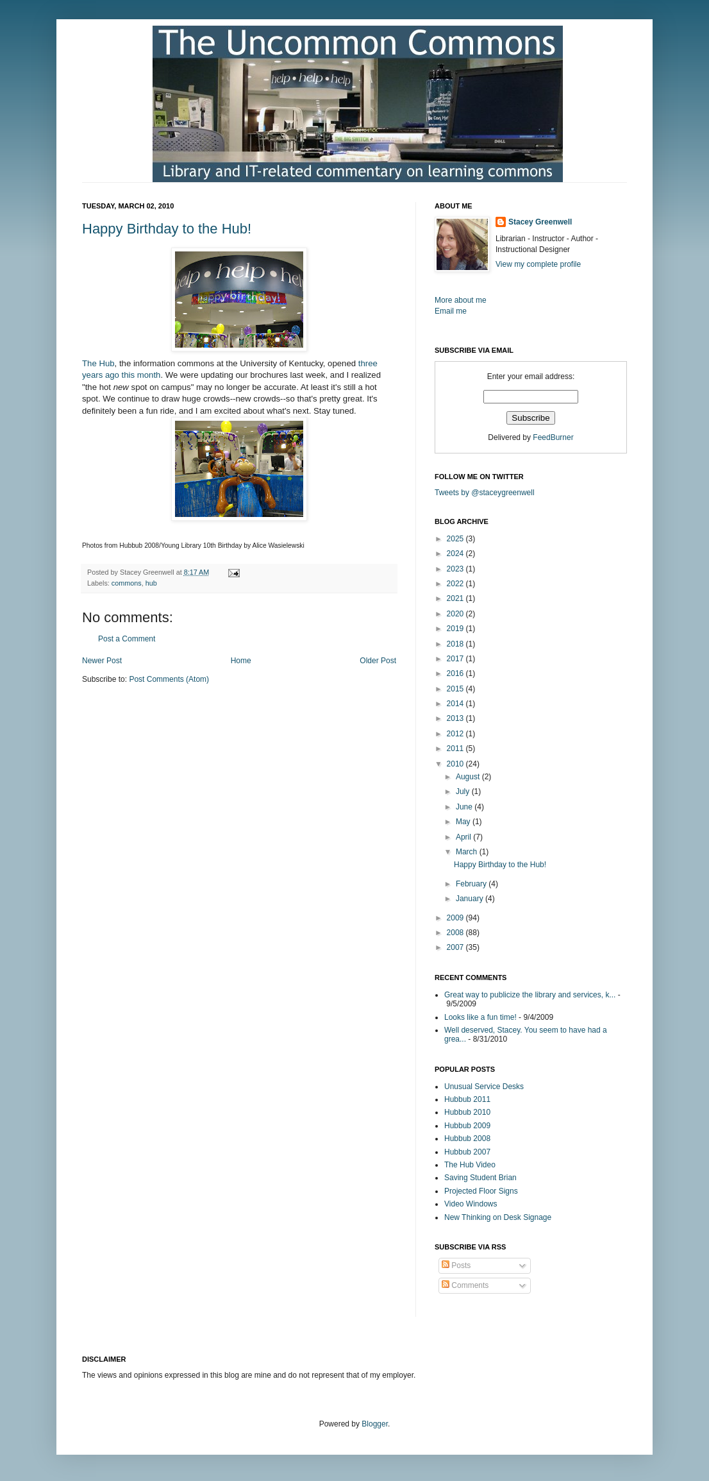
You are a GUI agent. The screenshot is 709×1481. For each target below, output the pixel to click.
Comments (465, 1285)
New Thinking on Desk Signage (497, 1217)
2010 (456, 763)
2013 (456, 718)
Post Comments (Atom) (169, 679)
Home (241, 660)
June (465, 806)
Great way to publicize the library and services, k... (529, 994)
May (464, 821)
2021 (456, 598)
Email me (451, 311)
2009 (456, 917)
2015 (456, 688)
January (470, 898)
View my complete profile (538, 264)
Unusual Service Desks (484, 1086)
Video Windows (470, 1203)
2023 (456, 568)
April (464, 837)
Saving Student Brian (480, 1177)
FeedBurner (553, 437)
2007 (456, 947)
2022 (456, 583)
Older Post (378, 660)
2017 (456, 658)
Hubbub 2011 (467, 1099)
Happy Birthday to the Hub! (166, 229)
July (464, 791)
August (469, 776)
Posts (456, 1265)
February (472, 883)
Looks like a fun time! (480, 1017)
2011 (456, 748)
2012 (456, 733)
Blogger (375, 1423)
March (468, 851)
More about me (461, 300)
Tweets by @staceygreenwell (485, 492)
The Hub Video (470, 1164)
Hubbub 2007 (467, 1151)
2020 (456, 613)
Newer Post (102, 660)
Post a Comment (126, 638)
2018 (456, 643)
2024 (456, 553)
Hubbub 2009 (467, 1125)
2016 (456, 673)
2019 (456, 628)
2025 (456, 538)
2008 (456, 932)
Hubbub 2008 (467, 1138)
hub (151, 583)
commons (127, 583)
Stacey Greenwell (540, 221)
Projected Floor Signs (481, 1191)
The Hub (98, 363)
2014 (456, 703)
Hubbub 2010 (467, 1112)
